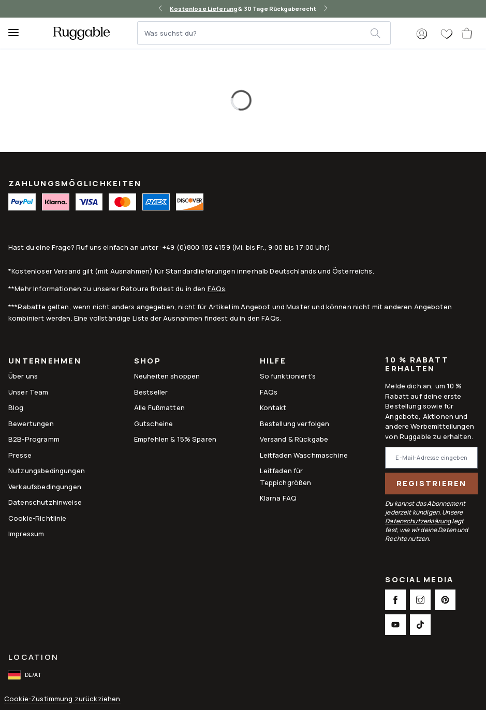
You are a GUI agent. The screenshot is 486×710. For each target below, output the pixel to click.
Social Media (419, 580)
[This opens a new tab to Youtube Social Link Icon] (395, 624)
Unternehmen (44, 361)
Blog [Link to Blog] (16, 407)
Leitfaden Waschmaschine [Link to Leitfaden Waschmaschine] (304, 455)
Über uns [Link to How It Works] (23, 376)
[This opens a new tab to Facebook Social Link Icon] (395, 600)
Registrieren (431, 483)
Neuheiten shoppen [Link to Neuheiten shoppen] (167, 376)
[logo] (81, 33)
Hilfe (273, 361)
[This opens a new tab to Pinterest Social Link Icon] (445, 600)
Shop (147, 361)
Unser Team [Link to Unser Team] (28, 392)
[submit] (380, 33)
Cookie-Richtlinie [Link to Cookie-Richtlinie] (37, 518)
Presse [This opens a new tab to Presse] (20, 455)
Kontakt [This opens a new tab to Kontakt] (273, 407)
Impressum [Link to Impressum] (26, 533)
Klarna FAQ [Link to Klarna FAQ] (278, 498)
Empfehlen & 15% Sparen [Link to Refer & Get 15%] (175, 439)
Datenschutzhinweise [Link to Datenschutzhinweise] (45, 502)
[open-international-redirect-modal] (25, 675)
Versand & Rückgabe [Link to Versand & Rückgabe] (294, 439)
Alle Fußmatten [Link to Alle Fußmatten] (159, 407)
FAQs (217, 288)
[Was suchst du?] (254, 33)
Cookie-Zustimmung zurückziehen (62, 699)
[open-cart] (467, 33)
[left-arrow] (160, 8)
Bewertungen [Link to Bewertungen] (31, 423)
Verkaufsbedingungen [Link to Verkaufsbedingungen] (44, 486)
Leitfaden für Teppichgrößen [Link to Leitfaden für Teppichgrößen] (286, 476)
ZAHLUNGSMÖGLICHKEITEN (74, 183)
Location (33, 657)
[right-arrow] (325, 8)
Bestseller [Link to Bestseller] (151, 392)
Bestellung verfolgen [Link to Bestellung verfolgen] (295, 423)
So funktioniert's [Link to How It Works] (288, 376)
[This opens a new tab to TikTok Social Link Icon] (420, 624)
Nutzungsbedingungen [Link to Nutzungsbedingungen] (46, 470)
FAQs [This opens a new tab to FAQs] (269, 392)
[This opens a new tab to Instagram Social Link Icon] (420, 600)
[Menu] (18, 33)
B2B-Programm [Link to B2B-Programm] (34, 439)
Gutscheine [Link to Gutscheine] (153, 423)
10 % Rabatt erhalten (417, 364)
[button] (422, 34)
